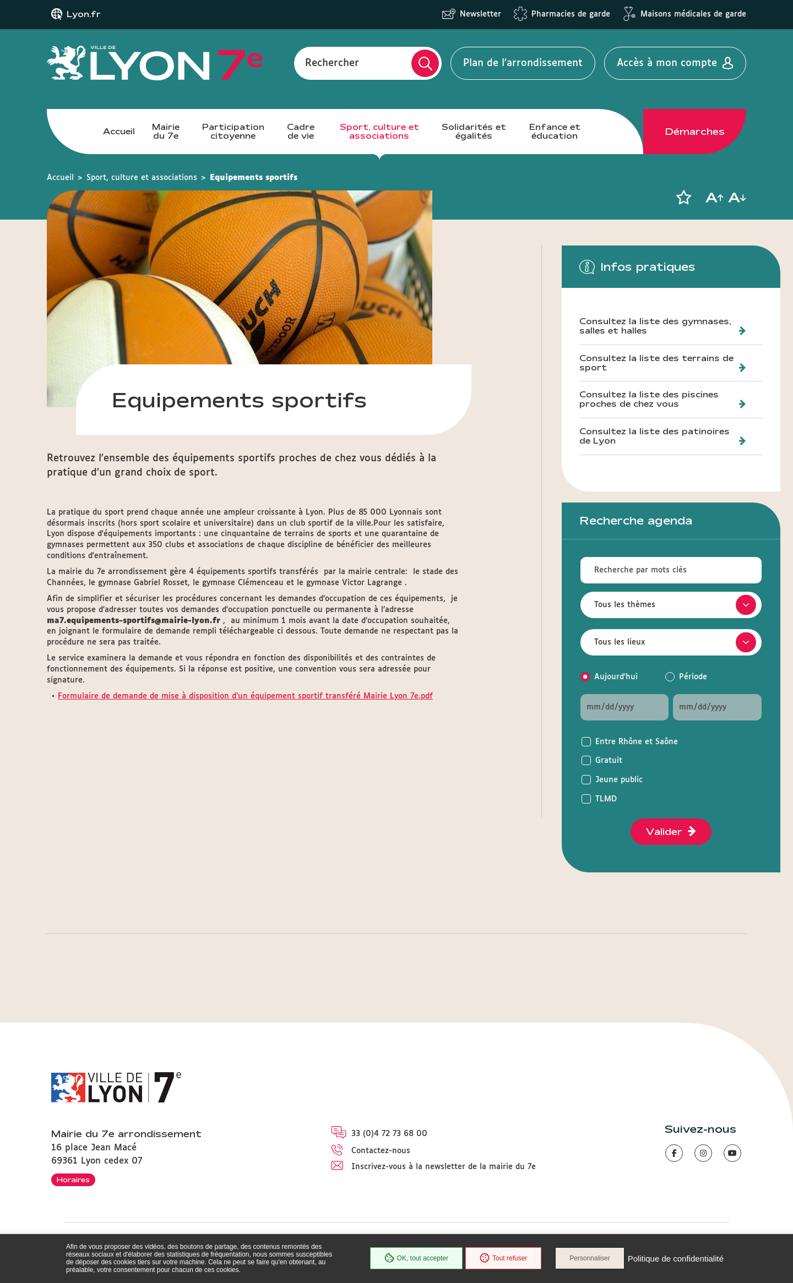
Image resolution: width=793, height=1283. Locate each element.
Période (693, 677)
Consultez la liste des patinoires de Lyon (654, 436)
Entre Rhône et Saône (636, 742)
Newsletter (480, 14)
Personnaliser (589, 1258)
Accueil (119, 131)
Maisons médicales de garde (693, 14)
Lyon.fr (84, 14)
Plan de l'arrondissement (523, 63)
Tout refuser (503, 1258)
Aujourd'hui (616, 677)
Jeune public (619, 780)
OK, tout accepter (416, 1258)
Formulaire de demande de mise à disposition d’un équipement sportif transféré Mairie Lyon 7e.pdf (245, 696)
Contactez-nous (380, 1151)
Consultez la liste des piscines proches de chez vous (649, 399)
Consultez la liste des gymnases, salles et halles (655, 326)
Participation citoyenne (233, 131)
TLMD (606, 799)
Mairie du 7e (166, 131)
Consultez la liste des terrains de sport (656, 363)
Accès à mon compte (667, 63)
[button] (683, 197)
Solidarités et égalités (474, 131)
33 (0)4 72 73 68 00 (389, 1134)
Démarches (695, 132)
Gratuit (608, 761)
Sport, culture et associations (379, 131)
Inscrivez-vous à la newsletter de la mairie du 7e (443, 1167)
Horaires (73, 1179)
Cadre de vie (300, 131)
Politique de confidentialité (676, 1258)
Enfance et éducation (554, 131)
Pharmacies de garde (570, 14)
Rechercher (332, 63)
